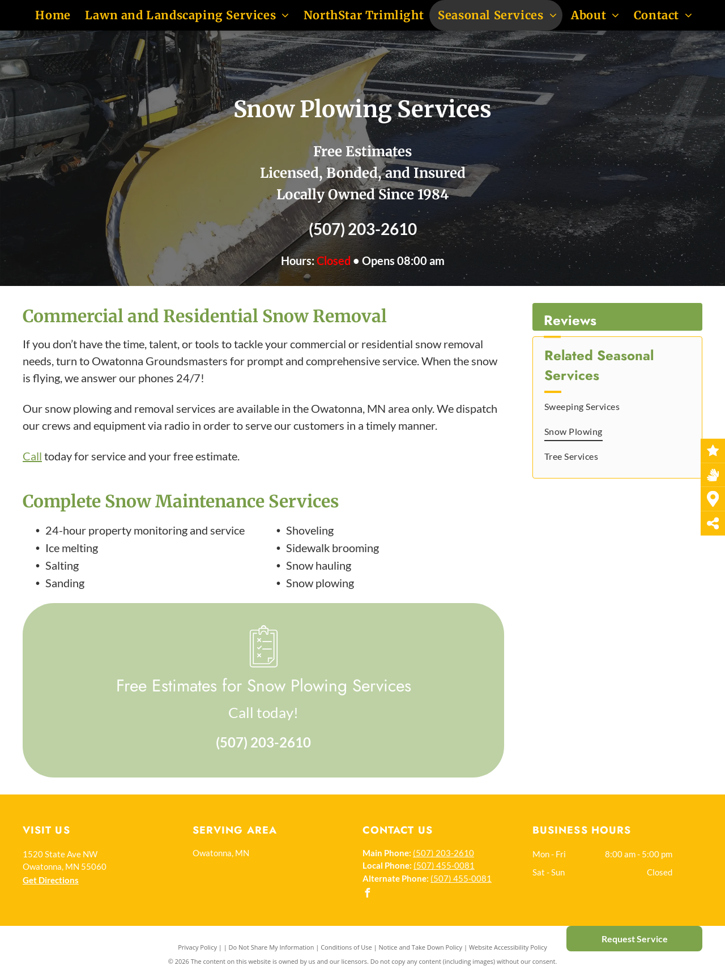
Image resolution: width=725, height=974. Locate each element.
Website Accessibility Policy (508, 947)
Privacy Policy (197, 947)
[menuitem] (51, 15)
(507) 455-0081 (444, 865)
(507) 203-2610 (363, 228)
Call (32, 456)
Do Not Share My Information (271, 947)
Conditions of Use (346, 947)
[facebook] (367, 894)
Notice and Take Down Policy (421, 947)
